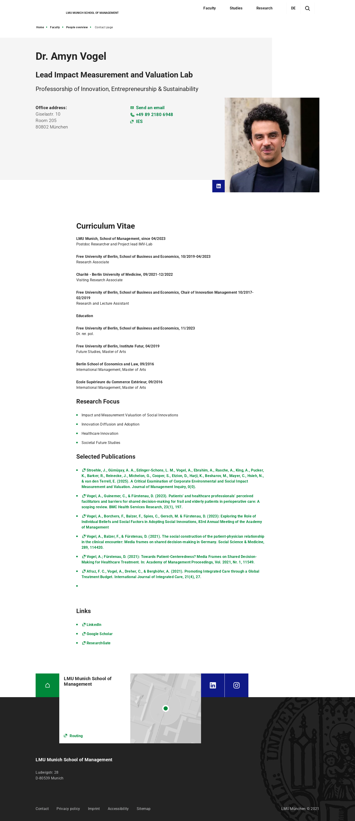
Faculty (55, 27)
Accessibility (118, 809)
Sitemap (144, 809)
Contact (42, 809)
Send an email (150, 107)
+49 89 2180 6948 (154, 114)
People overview (77, 27)
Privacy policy (68, 809)
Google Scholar (100, 634)
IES (139, 121)
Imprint (94, 809)
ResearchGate (99, 643)
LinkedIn (94, 624)
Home (40, 27)
